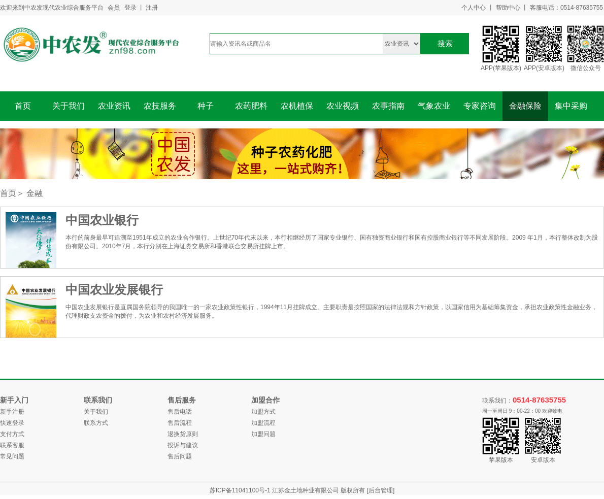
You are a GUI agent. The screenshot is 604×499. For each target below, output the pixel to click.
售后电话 (179, 411)
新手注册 (12, 411)
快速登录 (12, 422)
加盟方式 (263, 411)
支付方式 (12, 434)
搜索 (445, 43)
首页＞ (12, 193)
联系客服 (12, 445)
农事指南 (388, 106)
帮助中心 (508, 7)
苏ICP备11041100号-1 (241, 490)
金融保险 (525, 106)
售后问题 (179, 456)
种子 (205, 106)
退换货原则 (182, 434)
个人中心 (473, 7)
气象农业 (434, 106)
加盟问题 (263, 434)
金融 (34, 193)
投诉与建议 (182, 445)
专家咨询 (479, 106)
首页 (23, 106)
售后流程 (179, 422)
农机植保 (297, 106)
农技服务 (160, 106)
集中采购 (571, 106)
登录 (130, 7)
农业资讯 (114, 106)
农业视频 (342, 106)
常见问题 (12, 456)
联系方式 (96, 422)
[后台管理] (381, 490)
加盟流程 (263, 422)
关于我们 (68, 106)
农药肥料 (251, 106)
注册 (152, 7)
